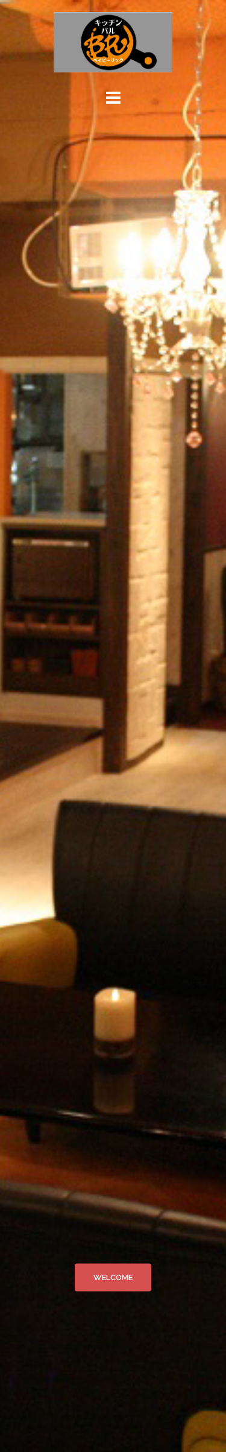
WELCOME (113, 1277)
